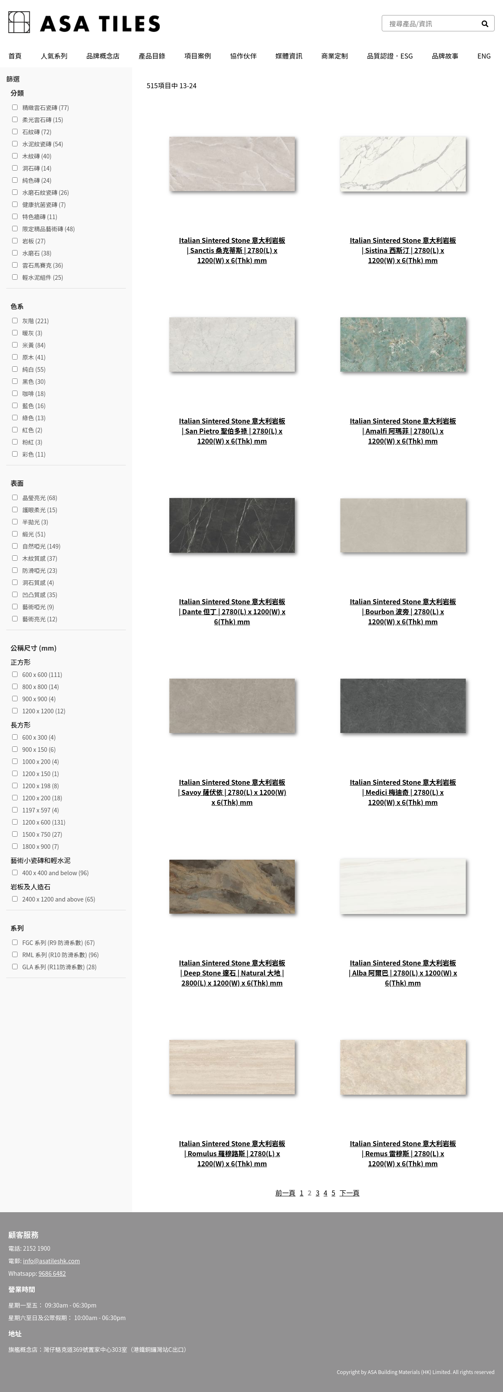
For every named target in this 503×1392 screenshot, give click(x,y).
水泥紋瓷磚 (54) (37, 144)
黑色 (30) (29, 381)
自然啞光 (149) (36, 546)
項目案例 (197, 56)
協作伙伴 (243, 56)
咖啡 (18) (29, 393)
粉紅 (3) (27, 442)
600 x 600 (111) (37, 674)
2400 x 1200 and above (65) (53, 899)
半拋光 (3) (30, 522)
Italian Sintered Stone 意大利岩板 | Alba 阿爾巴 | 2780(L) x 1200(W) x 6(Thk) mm (403, 973)
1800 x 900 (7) (35, 846)
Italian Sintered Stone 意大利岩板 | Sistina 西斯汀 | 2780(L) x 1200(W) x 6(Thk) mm (403, 250)
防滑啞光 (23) (34, 570)
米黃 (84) (29, 345)
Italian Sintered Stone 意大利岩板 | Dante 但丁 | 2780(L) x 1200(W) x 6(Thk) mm (232, 611)
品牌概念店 (103, 56)
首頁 (15, 56)
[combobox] (429, 23)
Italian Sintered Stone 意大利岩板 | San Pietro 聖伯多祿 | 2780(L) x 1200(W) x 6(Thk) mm (232, 431)
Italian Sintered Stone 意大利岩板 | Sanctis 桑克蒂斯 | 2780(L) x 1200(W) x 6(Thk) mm (232, 250)
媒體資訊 (289, 56)
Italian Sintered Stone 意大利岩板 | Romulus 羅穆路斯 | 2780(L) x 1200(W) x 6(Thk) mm (232, 1153)
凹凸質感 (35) (34, 594)
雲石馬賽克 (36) (37, 265)
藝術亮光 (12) (34, 619)
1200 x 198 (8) (35, 786)
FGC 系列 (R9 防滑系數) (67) (53, 942)
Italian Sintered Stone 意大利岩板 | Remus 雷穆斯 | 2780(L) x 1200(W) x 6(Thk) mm (403, 1153)
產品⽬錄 (152, 56)
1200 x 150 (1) (35, 773)
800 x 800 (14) (35, 686)
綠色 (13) (29, 418)
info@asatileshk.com (51, 1261)
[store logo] (84, 23)
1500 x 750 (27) (37, 834)
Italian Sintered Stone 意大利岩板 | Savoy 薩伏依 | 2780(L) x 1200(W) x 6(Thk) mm (232, 792)
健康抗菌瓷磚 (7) (39, 204)
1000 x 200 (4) (35, 761)
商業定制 (334, 56)
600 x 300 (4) (34, 737)
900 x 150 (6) (34, 749)
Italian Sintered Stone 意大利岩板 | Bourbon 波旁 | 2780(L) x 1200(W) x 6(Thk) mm (403, 611)
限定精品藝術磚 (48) (43, 229)
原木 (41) (29, 357)
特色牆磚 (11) (34, 216)
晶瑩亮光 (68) (34, 497)
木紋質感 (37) (34, 558)
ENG (484, 56)
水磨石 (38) (31, 253)
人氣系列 (54, 56)
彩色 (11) (29, 454)
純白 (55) (29, 369)
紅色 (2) (27, 430)
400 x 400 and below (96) (50, 872)
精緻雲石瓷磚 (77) (40, 107)
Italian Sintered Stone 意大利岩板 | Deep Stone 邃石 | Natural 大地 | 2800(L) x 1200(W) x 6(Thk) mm (232, 973)
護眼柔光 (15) (34, 510)
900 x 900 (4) (34, 699)
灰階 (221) (30, 321)
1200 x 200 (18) (37, 798)
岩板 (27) (29, 241)
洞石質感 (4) (33, 582)
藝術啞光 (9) (33, 607)
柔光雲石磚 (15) (37, 119)
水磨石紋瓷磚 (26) (40, 192)
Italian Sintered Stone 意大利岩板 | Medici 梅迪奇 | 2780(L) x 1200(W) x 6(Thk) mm (403, 792)
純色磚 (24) (31, 180)
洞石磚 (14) (31, 168)
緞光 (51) (29, 534)
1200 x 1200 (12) (39, 711)
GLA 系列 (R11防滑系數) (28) (54, 967)
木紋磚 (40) (31, 156)
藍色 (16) (29, 405)
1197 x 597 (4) (35, 810)
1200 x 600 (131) (39, 822)
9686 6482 (52, 1273)
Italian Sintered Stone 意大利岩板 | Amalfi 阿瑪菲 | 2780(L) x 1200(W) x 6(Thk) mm (403, 431)
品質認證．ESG (390, 56)
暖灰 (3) (27, 333)
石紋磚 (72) (31, 132)
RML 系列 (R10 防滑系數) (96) (55, 954)
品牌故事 (445, 56)
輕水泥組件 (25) (37, 277)
